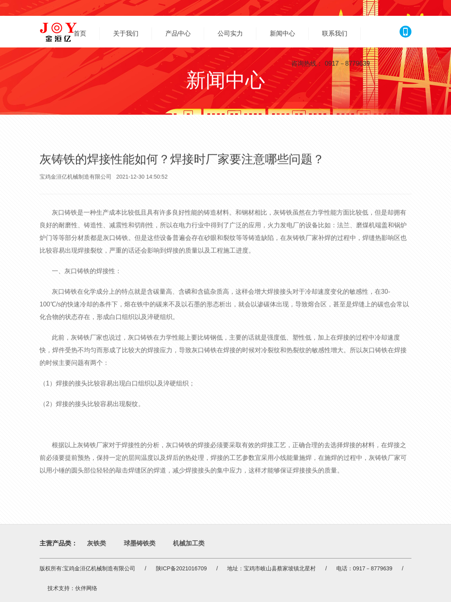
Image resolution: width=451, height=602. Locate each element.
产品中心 (178, 33)
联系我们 (334, 33)
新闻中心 (282, 33)
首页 (80, 33)
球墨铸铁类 (139, 543)
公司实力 (230, 33)
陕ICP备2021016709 (181, 568)
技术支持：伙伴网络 (72, 588)
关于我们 (125, 33)
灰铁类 (96, 543)
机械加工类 (189, 543)
